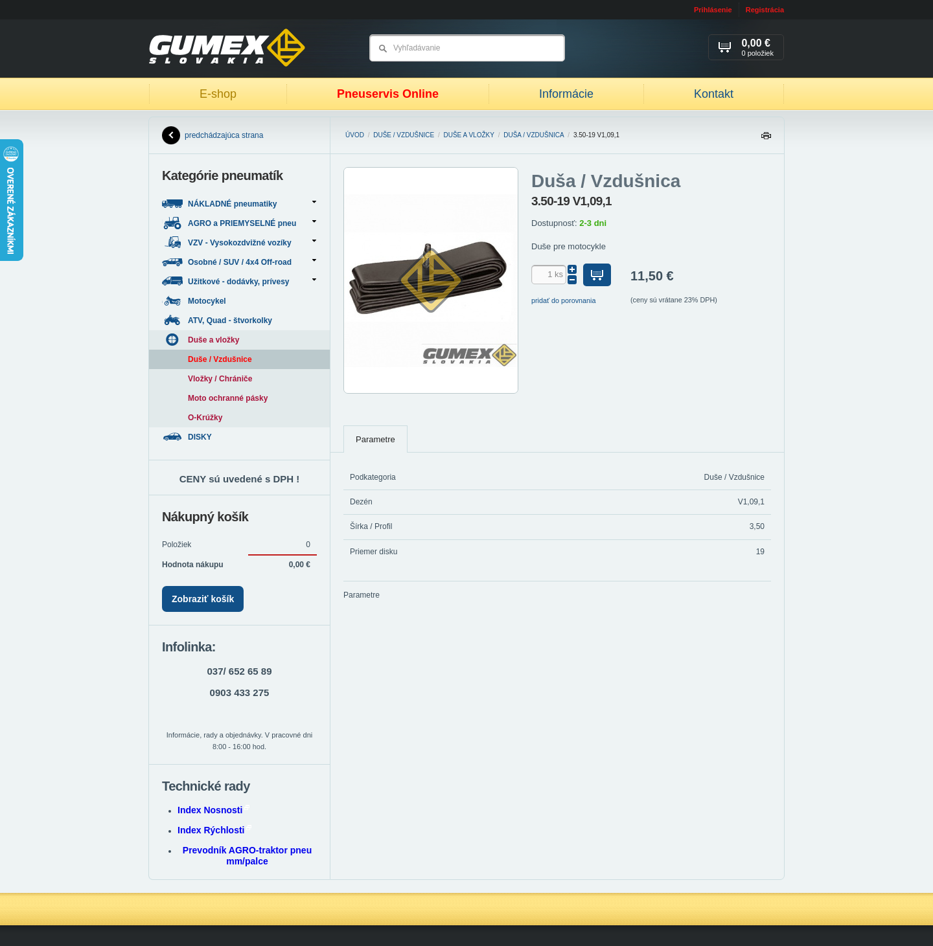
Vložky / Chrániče (220, 378)
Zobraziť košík (203, 599)
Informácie (566, 93)
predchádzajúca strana (212, 135)
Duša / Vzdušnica (533, 135)
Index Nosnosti (213, 810)
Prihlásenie (713, 10)
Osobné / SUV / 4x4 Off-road (239, 262)
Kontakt (713, 93)
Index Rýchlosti (214, 830)
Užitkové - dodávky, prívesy (239, 281)
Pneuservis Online (388, 93)
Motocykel (195, 301)
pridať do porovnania (563, 300)
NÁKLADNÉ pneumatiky (239, 203)
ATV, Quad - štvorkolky (218, 320)
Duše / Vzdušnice (403, 135)
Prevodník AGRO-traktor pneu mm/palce (247, 855)
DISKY (188, 437)
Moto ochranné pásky (228, 398)
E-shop (218, 93)
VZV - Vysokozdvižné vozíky (239, 242)
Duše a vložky (469, 135)
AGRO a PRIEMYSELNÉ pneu (239, 223)
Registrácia (765, 10)
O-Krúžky (205, 417)
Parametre (375, 439)
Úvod (354, 135)
